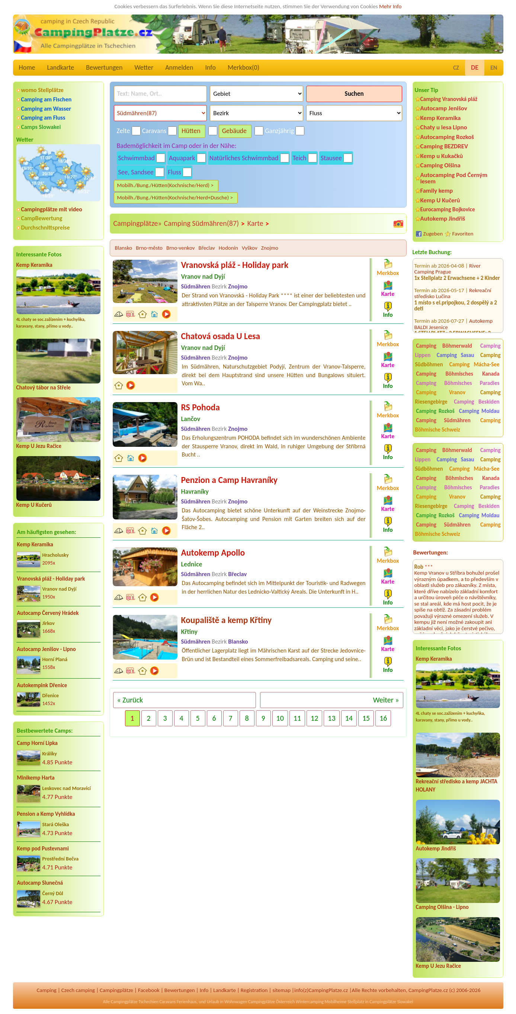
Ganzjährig (279, 131)
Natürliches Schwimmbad (244, 158)
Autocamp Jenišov (443, 108)
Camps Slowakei (41, 126)
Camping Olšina (440, 165)
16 (383, 718)
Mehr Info (390, 6)
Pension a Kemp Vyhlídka (46, 814)
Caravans (154, 131)
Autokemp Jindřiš (442, 218)
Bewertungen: (430, 552)
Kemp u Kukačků (441, 156)
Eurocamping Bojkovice (447, 209)
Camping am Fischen (46, 99)
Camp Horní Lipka (37, 743)
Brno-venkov (180, 247)
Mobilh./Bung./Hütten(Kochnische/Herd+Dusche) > (175, 197)
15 (366, 718)
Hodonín (228, 247)
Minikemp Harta (36, 777)
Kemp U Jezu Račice (39, 446)
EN (493, 67)
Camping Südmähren (443, 420)
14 (349, 718)
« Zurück (130, 699)
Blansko (123, 247)
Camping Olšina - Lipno (442, 907)
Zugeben (433, 233)
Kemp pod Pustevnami (43, 848)
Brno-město (149, 247)
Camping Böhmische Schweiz (458, 425)
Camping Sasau (455, 355)
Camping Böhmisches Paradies (458, 383)
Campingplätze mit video (51, 209)
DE (474, 67)
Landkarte (60, 67)
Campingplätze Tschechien (134, 1001)
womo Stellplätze (42, 90)
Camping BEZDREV (444, 146)
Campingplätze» (137, 223)
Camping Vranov (441, 392)
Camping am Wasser (46, 108)
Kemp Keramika (34, 265)
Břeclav (207, 247)
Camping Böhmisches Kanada (458, 373)
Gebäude (234, 131)
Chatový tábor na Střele (43, 387)
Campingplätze (116, 990)
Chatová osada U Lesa (220, 336)
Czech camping (78, 990)
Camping (46, 990)
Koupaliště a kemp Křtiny (226, 620)
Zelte (123, 131)
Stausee (331, 158)
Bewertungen (104, 67)
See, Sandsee (136, 172)
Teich (300, 158)
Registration (254, 990)
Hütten (191, 131)
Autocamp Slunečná (40, 882)
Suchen (354, 94)
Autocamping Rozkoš (447, 137)
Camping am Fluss (43, 117)
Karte (258, 223)
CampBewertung (42, 218)
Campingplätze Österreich (271, 1001)
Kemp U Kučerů (34, 505)
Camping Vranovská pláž (449, 98)
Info (210, 67)
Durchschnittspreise (45, 227)
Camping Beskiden (476, 401)
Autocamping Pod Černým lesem (454, 178)
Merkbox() (243, 67)
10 (280, 718)
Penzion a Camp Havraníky (229, 479)
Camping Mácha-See (474, 364)
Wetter (144, 67)
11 (297, 718)
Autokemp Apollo (213, 552)
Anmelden (179, 67)
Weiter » (386, 699)
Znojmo (269, 247)
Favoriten (463, 233)
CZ (456, 67)
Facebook (149, 990)
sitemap (281, 990)
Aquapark (182, 158)
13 (331, 718)
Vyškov (249, 247)
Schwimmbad (136, 158)
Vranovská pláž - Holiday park (51, 578)
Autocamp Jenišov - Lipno (46, 649)
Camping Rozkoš (435, 411)
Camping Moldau (479, 411)
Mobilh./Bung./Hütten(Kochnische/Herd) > (165, 185)
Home (27, 67)
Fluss (174, 172)
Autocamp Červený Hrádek (48, 613)
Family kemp (436, 191)
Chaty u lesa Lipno (443, 127)
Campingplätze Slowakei (391, 1001)
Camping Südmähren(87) (204, 223)
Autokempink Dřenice (42, 685)
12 (314, 718)
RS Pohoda (200, 407)
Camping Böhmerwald (444, 345)
